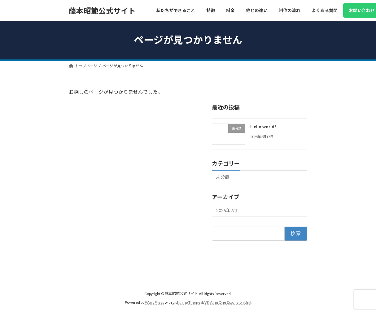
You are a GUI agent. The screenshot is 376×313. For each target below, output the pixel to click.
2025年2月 (226, 210)
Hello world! (263, 126)
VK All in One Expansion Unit (227, 302)
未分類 (222, 177)
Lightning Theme (186, 302)
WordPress (154, 302)
